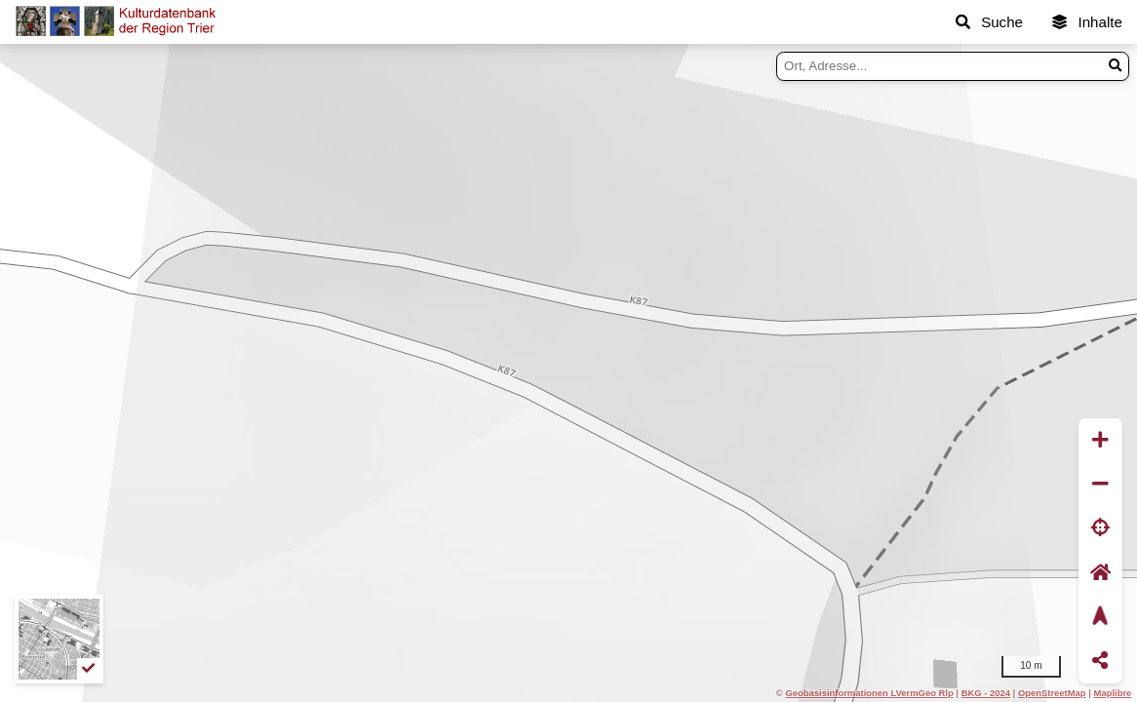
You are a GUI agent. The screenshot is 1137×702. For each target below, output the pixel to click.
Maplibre (1113, 692)
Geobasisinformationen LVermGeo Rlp (869, 692)
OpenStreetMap (1052, 692)
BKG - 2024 (985, 692)
